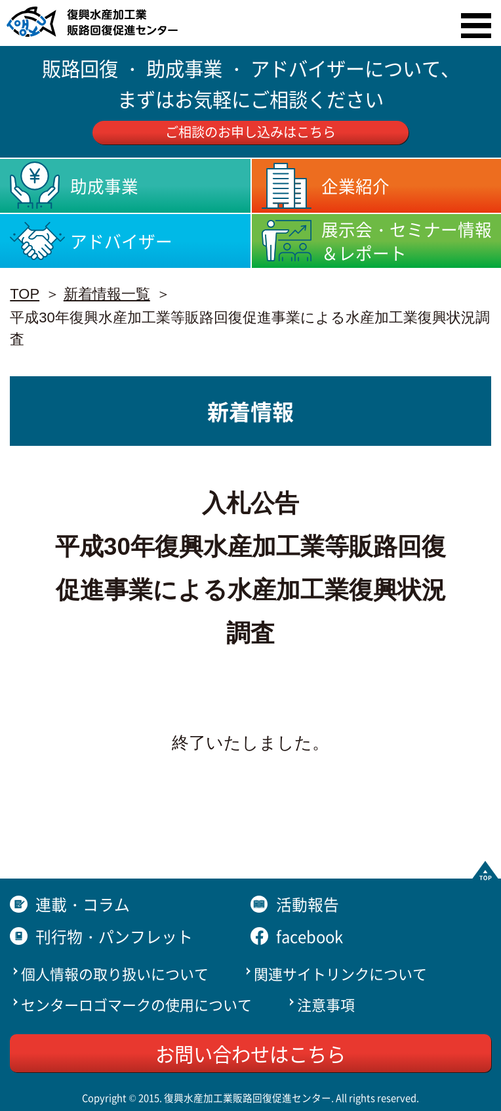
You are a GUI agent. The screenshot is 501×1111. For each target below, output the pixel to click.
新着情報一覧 (107, 294)
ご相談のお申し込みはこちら (250, 131)
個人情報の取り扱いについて (115, 973)
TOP (24, 294)
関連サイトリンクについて (340, 973)
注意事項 (326, 1003)
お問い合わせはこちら (250, 1053)
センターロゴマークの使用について (136, 1003)
